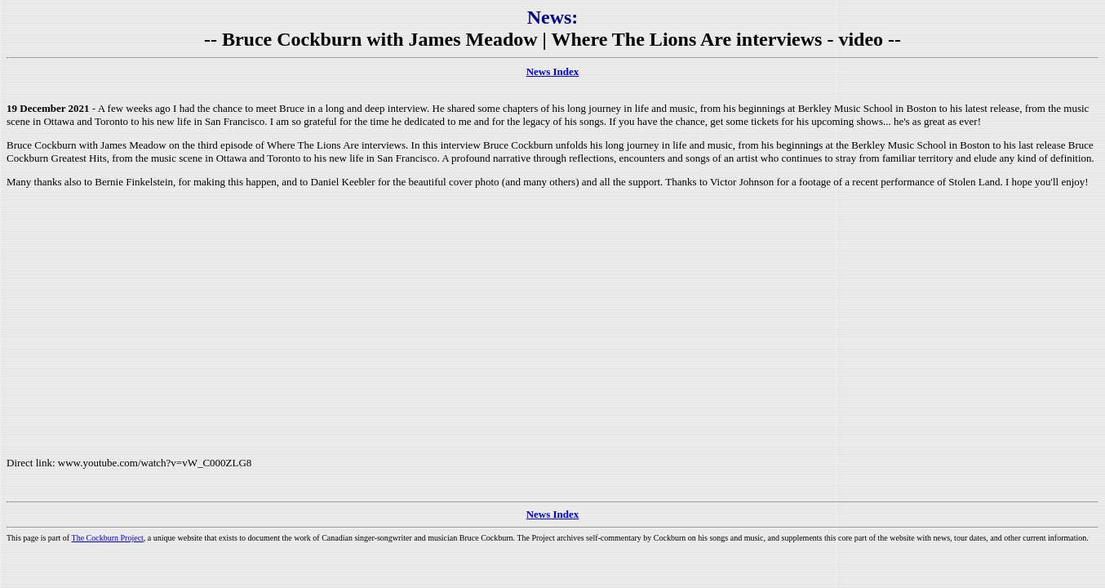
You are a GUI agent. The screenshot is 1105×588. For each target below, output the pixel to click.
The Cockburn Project (108, 537)
